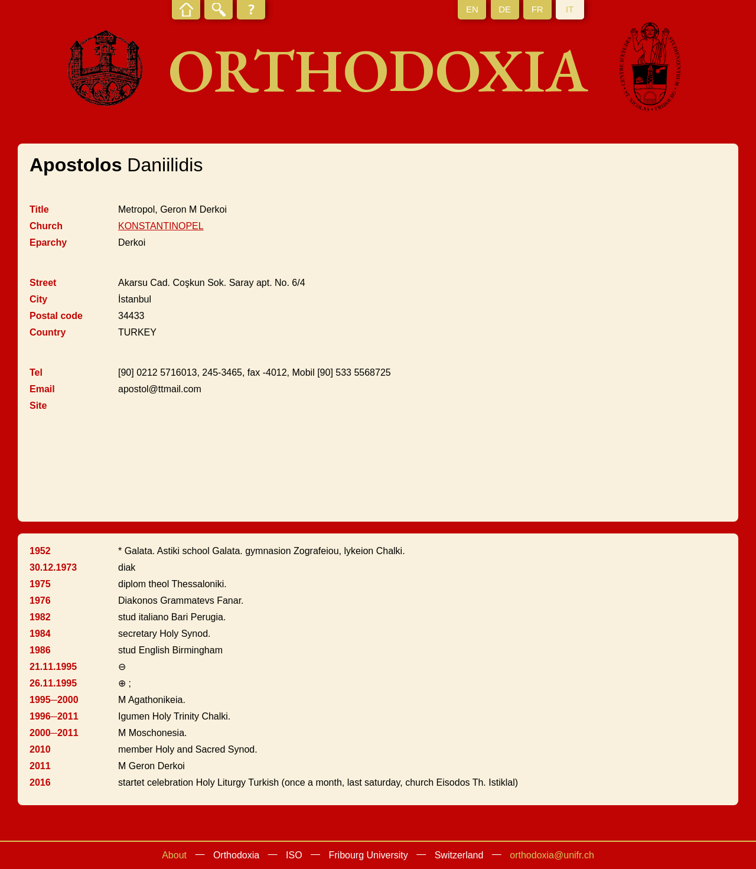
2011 (40, 766)
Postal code (56, 316)
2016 (40, 782)
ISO (294, 855)
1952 (40, 551)
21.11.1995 (53, 667)
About (174, 855)
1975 (40, 584)
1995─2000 (54, 700)
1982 (40, 617)
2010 (40, 749)
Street (43, 283)
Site (38, 406)
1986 (40, 650)
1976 (40, 600)
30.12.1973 (53, 567)
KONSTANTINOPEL (161, 226)
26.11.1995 (53, 683)
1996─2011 (54, 716)
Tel (36, 372)
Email (42, 389)
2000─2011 (54, 733)
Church (46, 226)
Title (39, 209)
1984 (40, 634)
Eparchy (48, 242)
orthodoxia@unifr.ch (552, 855)
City (38, 299)
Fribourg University (368, 855)
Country (48, 332)
